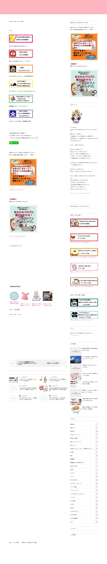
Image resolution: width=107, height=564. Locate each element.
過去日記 (84, 431)
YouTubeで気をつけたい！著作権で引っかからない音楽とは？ (58, 380)
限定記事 (84, 424)
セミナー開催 (84, 486)
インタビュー (84, 497)
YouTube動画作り (84, 518)
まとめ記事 (20, 21)
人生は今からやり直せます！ (17, 189)
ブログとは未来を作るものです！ (18, 236)
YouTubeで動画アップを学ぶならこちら (80, 307)
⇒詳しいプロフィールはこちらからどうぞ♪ (80, 193)
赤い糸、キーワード (84, 434)
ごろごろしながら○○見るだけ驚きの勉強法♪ (82, 286)
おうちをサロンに (84, 511)
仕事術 (84, 469)
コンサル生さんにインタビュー (84, 493)
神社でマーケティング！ (84, 441)
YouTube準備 (84, 514)
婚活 (84, 455)
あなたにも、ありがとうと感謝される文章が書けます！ (84, 257)
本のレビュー (84, 445)
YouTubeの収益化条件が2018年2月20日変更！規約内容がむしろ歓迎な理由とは (58, 389)
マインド (84, 476)
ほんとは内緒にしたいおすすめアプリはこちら (82, 320)
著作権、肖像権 (84, 438)
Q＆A (84, 521)
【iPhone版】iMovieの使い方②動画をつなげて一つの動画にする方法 (28, 388)
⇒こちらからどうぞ (75, 335)
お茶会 (84, 507)
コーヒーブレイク (84, 490)
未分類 (84, 452)
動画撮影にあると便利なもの (84, 462)
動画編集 (84, 459)
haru (11, 30)
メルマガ (84, 473)
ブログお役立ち (84, 480)
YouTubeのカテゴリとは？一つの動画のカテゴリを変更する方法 (28, 398)
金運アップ (84, 427)
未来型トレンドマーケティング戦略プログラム (84, 448)
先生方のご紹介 (84, 466)
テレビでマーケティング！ (84, 483)
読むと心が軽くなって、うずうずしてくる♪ (81, 272)
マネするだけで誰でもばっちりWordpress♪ (81, 228)
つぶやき (84, 504)
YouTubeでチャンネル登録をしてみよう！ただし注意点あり (28, 380)
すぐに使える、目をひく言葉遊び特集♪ (80, 242)
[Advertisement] (38, 264)
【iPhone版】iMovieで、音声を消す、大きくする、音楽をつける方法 (58, 398)
